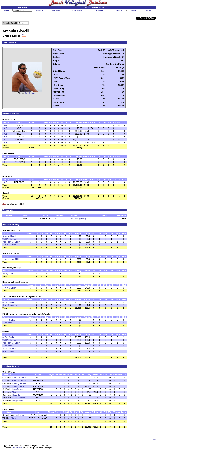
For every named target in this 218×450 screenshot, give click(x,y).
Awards (134, 10)
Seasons (56, 10)
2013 (4, 142)
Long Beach (17, 389)
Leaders (118, 10)
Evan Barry (7, 323)
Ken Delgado (30, 93)
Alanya (14, 418)
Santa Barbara (18, 398)
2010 (4, 128)
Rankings (100, 10)
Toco (57, 218)
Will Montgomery (78, 218)
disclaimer (17, 448)
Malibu (15, 392)
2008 (4, 159)
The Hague (19, 415)
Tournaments (77, 10)
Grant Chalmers (9, 305)
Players (39, 10)
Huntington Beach (20, 383)
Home (6, 10)
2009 (4, 125)
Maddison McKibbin (11, 242)
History (149, 10)
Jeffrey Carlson (9, 245)
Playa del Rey (18, 395)
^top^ (154, 439)
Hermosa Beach (19, 378)
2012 (4, 140)
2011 (4, 134)
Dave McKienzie (9, 236)
